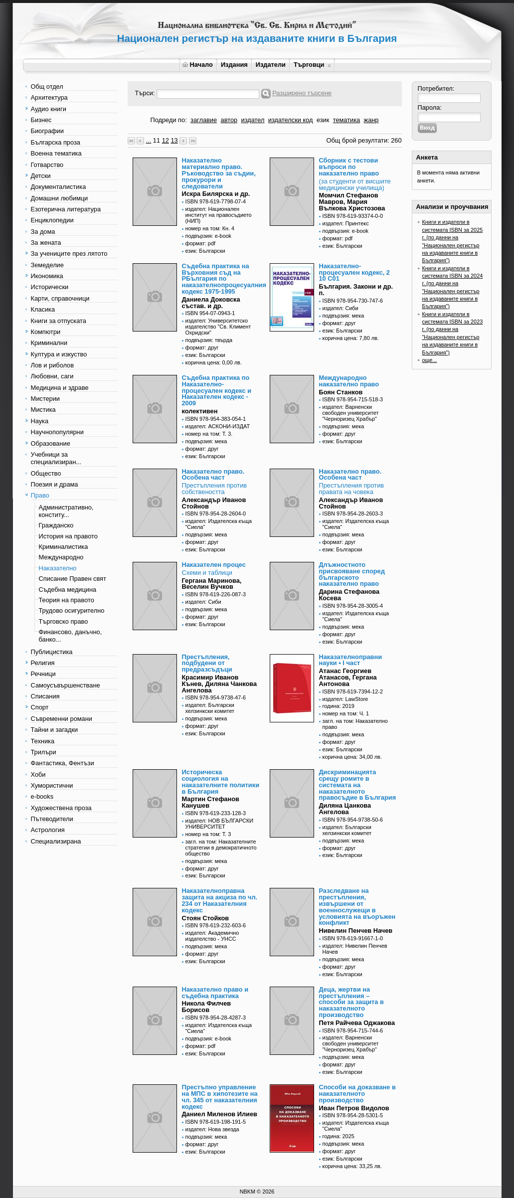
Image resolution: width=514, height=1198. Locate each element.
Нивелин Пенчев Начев (356, 930)
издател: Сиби (340, 308)
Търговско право (63, 621)
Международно (61, 557)
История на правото (68, 536)
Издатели (271, 64)
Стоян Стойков (205, 918)
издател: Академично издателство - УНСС (212, 936)
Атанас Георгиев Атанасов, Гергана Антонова (348, 677)
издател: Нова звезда (212, 1129)
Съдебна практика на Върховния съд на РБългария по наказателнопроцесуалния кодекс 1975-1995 (224, 278)
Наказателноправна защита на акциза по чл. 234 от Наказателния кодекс (220, 900)
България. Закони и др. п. (356, 290)
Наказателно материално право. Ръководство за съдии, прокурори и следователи (219, 173)
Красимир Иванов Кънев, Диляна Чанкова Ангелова (219, 684)
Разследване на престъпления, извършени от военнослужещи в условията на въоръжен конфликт (357, 906)
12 (165, 140)
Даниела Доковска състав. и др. (211, 303)
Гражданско (56, 525)
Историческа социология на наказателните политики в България (221, 781)
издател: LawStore (345, 699)
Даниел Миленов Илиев (219, 1114)
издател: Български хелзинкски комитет (210, 708)
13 (174, 140)
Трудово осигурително (72, 610)
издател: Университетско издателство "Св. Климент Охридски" (218, 327)
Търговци (312, 64)
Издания (234, 64)
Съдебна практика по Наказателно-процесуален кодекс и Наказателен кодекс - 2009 (217, 390)
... (149, 140)
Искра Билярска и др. (216, 193)
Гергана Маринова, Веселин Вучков (212, 584)
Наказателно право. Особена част (213, 475)
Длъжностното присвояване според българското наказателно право (352, 574)
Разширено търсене (302, 93)
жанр (371, 120)
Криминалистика (63, 546)
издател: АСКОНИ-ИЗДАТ (217, 426)
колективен (200, 411)
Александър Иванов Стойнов (214, 503)
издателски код (290, 120)
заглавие (203, 120)
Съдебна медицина (68, 589)
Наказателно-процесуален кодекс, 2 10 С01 (354, 272)
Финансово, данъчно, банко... (70, 635)
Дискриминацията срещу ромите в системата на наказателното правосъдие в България (357, 784)
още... (429, 360)
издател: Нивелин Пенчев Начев (355, 949)
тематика (346, 120)
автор (229, 120)
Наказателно (58, 568)
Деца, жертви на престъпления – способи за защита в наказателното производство (351, 1002)
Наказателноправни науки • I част (350, 660)
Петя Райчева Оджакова (357, 1023)
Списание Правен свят (72, 578)
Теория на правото (66, 600)
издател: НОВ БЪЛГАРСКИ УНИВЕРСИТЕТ (219, 824)
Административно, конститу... (66, 511)
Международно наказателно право (349, 381)
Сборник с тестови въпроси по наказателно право (349, 167)
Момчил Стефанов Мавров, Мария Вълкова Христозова (352, 201)
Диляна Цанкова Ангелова (345, 809)
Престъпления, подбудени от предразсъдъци (207, 663)
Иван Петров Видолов (354, 1108)
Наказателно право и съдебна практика (215, 993)
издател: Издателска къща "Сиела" (218, 524)
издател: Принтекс (346, 223)
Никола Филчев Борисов (206, 1007)
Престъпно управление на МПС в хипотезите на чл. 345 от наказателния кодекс (220, 1096)
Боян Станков (341, 392)
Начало (197, 64)
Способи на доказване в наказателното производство (357, 1093)
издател (253, 120)
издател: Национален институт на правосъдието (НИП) (218, 215)
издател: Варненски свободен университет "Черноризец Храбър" (351, 413)
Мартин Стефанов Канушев (210, 802)
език (323, 120)
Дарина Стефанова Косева (349, 595)
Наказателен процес (214, 564)
